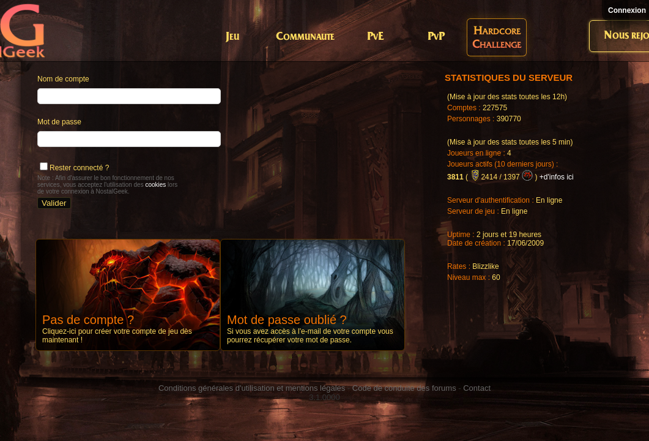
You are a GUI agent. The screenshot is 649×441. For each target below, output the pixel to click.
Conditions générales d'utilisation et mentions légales (251, 388)
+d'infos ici (557, 177)
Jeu (232, 37)
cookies (155, 184)
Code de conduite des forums (404, 388)
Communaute (305, 37)
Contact (477, 388)
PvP (436, 37)
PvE (375, 37)
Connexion (627, 10)
